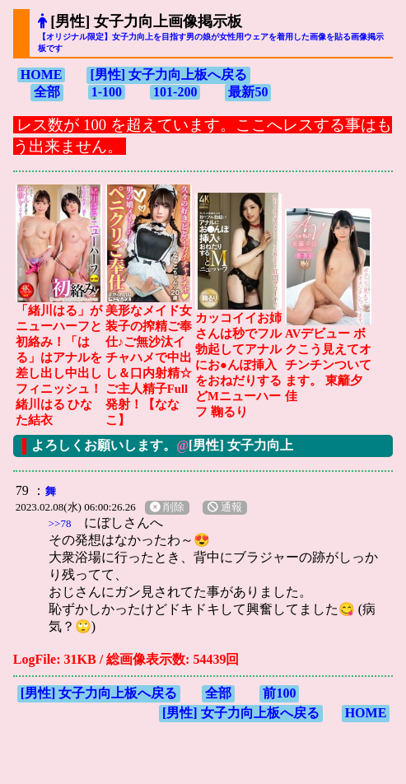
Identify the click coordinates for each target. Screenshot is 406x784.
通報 (225, 507)
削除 (167, 507)
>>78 (60, 523)
